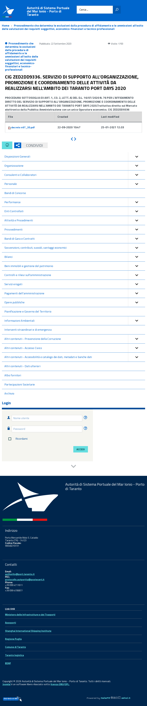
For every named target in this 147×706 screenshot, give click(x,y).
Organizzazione (74, 165)
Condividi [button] (32, 145)
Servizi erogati (74, 284)
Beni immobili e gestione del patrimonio (74, 266)
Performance (74, 202)
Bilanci (74, 256)
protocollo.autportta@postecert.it (24, 579)
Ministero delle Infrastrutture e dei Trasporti (30, 614)
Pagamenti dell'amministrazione (74, 293)
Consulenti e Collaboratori (74, 174)
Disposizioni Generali (74, 156)
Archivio (9, 393)
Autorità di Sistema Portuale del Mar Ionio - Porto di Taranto (48, 11)
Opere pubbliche (74, 302)
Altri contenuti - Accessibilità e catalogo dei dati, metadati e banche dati (74, 357)
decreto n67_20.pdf (23, 127)
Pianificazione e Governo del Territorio (27, 311)
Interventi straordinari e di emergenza (28, 329)
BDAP (8, 663)
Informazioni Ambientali (74, 320)
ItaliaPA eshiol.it (115, 698)
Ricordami (17, 439)
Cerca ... (84, 9)
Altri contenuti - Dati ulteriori (22, 366)
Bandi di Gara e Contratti (74, 238)
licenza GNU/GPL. (60, 684)
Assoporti (10, 622)
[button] (136, 156)
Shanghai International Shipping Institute (28, 631)
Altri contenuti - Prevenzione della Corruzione (74, 338)
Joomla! (7, 684)
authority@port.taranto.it (20, 574)
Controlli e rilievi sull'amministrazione (74, 275)
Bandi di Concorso (15, 193)
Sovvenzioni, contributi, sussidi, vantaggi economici (74, 247)
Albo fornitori (12, 375)
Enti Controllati (74, 211)
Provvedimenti (74, 229)
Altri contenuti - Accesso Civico (74, 348)
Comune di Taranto (15, 647)
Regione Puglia (13, 639)
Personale (74, 183)
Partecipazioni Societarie (19, 384)
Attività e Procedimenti (74, 220)
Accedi (81, 449)
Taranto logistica (14, 655)
